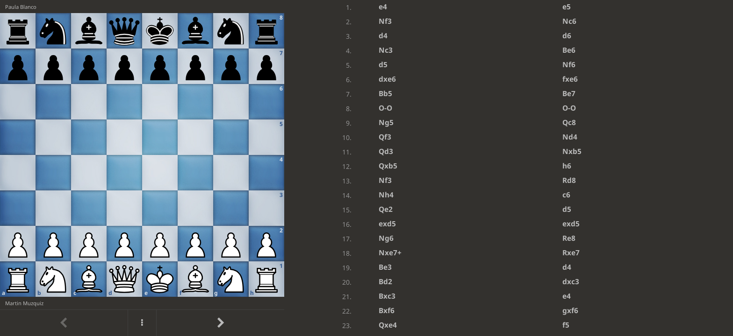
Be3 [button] (385, 267)
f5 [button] (565, 325)
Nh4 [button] (386, 195)
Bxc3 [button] (387, 296)
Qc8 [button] (569, 122)
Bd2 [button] (385, 282)
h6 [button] (566, 166)
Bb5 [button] (385, 93)
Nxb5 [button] (572, 151)
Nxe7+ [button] (390, 253)
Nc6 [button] (569, 21)
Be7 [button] (568, 93)
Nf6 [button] (568, 65)
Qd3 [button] (386, 151)
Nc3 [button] (386, 50)
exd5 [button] (387, 224)
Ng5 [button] (386, 122)
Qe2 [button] (386, 209)
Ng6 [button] (386, 238)
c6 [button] (566, 195)
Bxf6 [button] (387, 310)
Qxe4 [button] (388, 325)
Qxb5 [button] (388, 166)
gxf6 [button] (570, 310)
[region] (366, 168)
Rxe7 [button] (571, 253)
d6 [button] (566, 36)
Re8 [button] (568, 238)
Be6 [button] (568, 50)
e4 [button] (383, 7)
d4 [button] (383, 36)
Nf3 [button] (385, 21)
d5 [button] (383, 65)
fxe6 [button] (570, 79)
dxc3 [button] (570, 282)
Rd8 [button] (569, 180)
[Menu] (142, 323)
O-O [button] (385, 108)
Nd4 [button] (569, 137)
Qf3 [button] (385, 137)
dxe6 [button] (387, 79)
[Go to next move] (220, 323)
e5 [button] (566, 7)
